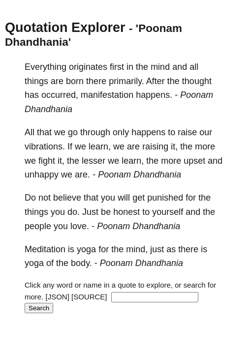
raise (187, 132)
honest (126, 212)
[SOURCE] (89, 297)
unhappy (42, 174)
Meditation (45, 249)
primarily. (126, 81)
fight (46, 161)
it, (174, 146)
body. (81, 263)
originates (88, 67)
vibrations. (45, 146)
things (36, 81)
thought (197, 81)
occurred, (59, 95)
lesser (93, 161)
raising (155, 146)
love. (79, 226)
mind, (137, 249)
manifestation (107, 95)
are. (82, 174)
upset (194, 161)
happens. (154, 95)
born (75, 81)
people (38, 226)
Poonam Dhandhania (139, 174)
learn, (100, 146)
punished (165, 198)
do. (73, 212)
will (124, 198)
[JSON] (57, 297)
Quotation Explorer (65, 27)
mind (160, 67)
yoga (86, 249)
